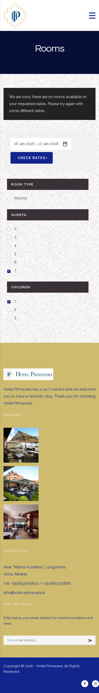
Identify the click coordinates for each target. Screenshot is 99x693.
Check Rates (33, 158)
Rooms (20, 198)
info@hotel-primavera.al (24, 592)
